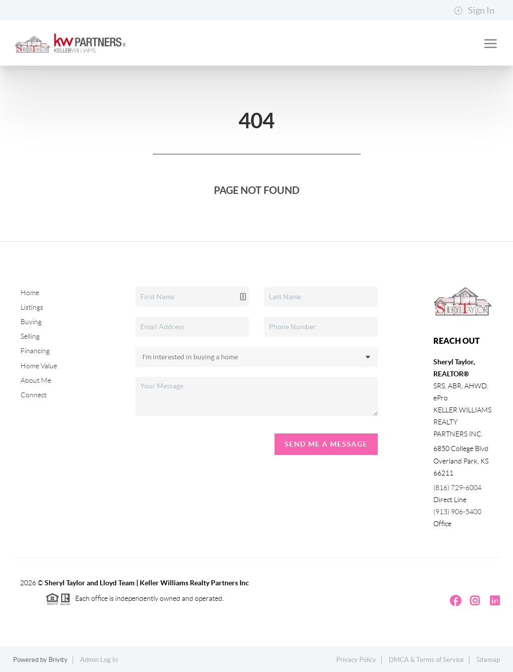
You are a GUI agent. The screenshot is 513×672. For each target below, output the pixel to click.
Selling (30, 336)
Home (30, 293)
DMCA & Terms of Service (426, 659)
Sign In (474, 11)
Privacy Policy (356, 659)
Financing (35, 351)
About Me (36, 380)
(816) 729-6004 (457, 488)
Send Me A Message (326, 444)
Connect (34, 395)
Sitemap (488, 659)
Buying (31, 322)
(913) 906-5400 (457, 512)
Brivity (58, 659)
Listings (32, 307)
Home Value (39, 366)
